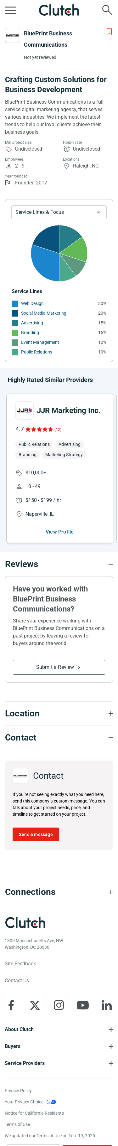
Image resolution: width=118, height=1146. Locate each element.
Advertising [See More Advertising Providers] (32, 322)
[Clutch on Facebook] (11, 1005)
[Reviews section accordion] (59, 564)
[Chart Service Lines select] (59, 212)
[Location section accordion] (59, 713)
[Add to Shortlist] (109, 31)
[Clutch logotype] (25, 922)
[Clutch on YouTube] (82, 1005)
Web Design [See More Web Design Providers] (32, 303)
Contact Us (17, 980)
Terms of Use (17, 1124)
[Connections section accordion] (59, 892)
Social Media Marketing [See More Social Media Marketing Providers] (43, 313)
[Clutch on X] (35, 1005)
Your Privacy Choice (24, 1101)
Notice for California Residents (34, 1113)
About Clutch (19, 1029)
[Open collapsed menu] (10, 10)
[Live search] (107, 10)
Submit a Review (55, 667)
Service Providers (25, 1063)
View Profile (60, 532)
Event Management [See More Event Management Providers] (40, 342)
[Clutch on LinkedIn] (106, 1005)
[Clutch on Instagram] (59, 1005)
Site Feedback (20, 964)
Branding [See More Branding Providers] (30, 332)
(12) (57, 429)
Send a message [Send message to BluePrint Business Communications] (36, 834)
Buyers (12, 1046)
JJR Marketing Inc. (69, 410)
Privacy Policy (18, 1090)
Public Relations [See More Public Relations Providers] (36, 351)
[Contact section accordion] (59, 738)
